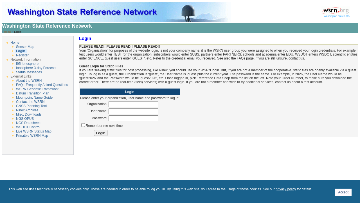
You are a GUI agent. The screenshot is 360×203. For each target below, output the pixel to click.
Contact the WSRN (30, 102)
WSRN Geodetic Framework (37, 89)
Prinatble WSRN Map (32, 136)
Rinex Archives (27, 110)
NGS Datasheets (28, 123)
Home (7, 31)
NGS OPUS (25, 119)
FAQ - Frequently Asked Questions (42, 85)
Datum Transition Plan (32, 93)
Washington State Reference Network (47, 26)
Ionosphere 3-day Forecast (36, 68)
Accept (343, 192)
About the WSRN (29, 81)
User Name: (98, 111)
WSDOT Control (28, 127)
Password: (99, 118)
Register (22, 55)
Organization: (97, 104)
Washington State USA (335, 14)
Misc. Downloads (29, 114)
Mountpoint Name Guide (34, 98)
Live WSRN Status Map (33, 131)
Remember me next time (104, 126)
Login (20, 51)
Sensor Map (25, 47)
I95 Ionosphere (27, 64)
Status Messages (29, 72)
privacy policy (286, 189)
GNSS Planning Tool (31, 106)
